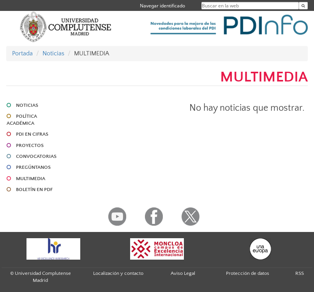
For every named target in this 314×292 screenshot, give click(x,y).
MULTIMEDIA (30, 178)
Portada (22, 53)
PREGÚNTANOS (33, 167)
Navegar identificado (162, 5)
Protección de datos (247, 273)
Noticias (53, 53)
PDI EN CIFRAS (32, 134)
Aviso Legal (183, 273)
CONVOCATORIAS (36, 156)
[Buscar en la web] (303, 5)
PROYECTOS (30, 145)
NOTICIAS (27, 105)
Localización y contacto (118, 273)
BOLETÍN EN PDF (34, 189)
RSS (299, 273)
